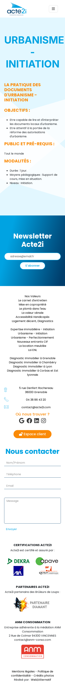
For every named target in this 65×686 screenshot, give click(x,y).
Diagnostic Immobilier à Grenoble (32, 358)
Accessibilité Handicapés (32, 317)
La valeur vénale (32, 313)
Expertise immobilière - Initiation (33, 329)
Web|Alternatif (41, 680)
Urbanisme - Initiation (32, 333)
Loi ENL (32, 350)
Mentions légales (23, 671)
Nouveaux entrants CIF (32, 342)
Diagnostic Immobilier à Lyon (32, 366)
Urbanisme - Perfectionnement (32, 338)
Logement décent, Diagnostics (32, 321)
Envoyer (11, 529)
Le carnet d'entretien (32, 300)
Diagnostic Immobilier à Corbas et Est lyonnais (32, 373)
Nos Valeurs (33, 296)
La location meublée (32, 346)
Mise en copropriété (32, 305)
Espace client (32, 434)
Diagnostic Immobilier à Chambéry (32, 362)
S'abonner (32, 266)
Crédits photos (44, 676)
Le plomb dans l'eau (32, 309)
